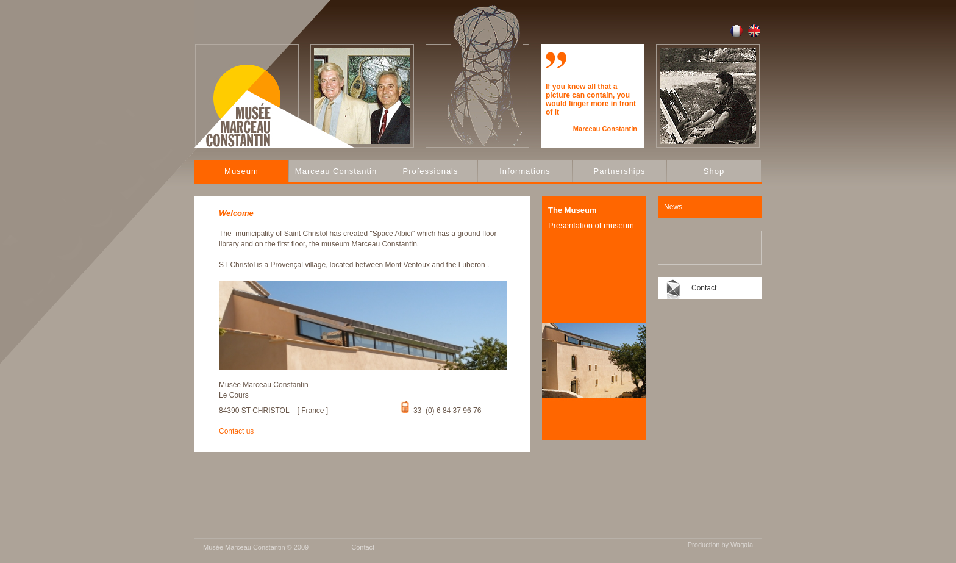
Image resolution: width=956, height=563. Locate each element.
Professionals (430, 171)
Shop (714, 171)
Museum (241, 171)
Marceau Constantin (336, 171)
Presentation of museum (591, 225)
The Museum (572, 210)
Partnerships (620, 171)
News (673, 207)
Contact (703, 288)
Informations (525, 171)
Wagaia (741, 544)
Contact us (236, 431)
